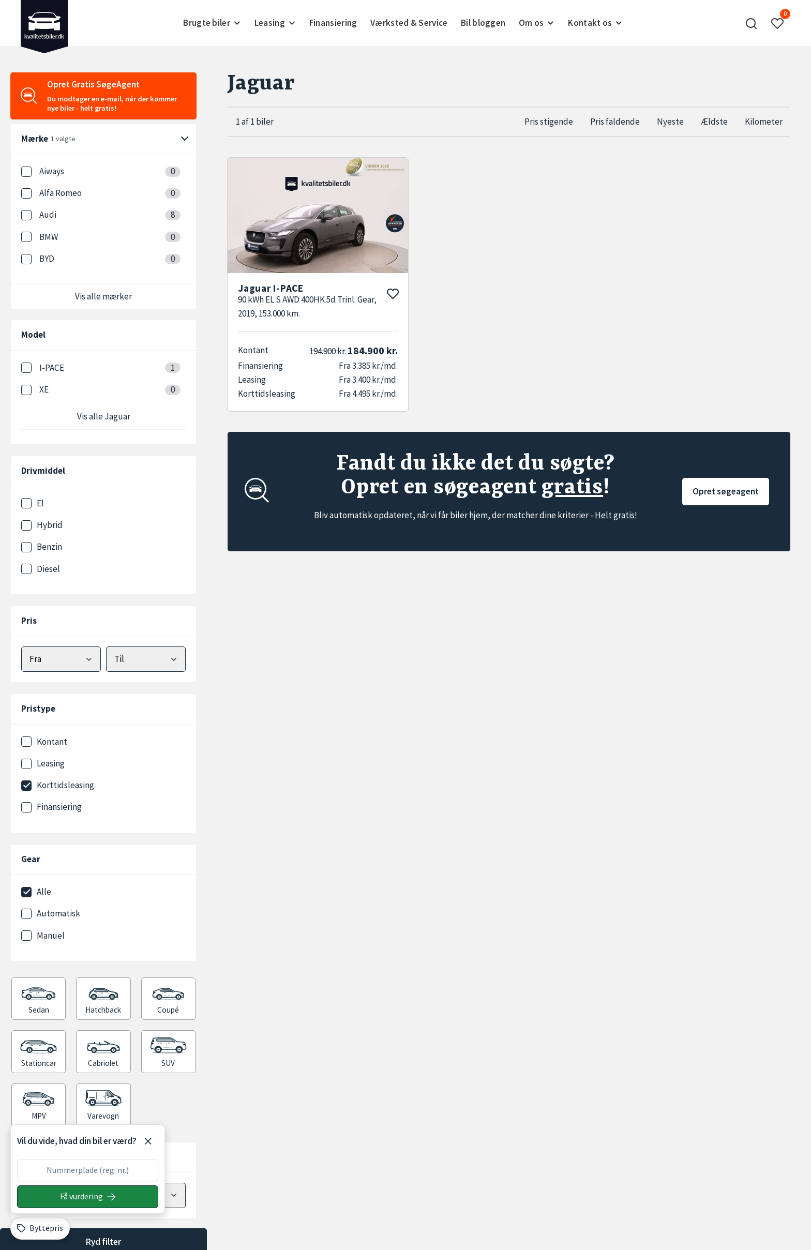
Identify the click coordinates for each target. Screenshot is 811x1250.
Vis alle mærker (103, 296)
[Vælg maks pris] (146, 659)
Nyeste (670, 121)
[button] (751, 23)
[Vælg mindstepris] (61, 659)
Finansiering (333, 22)
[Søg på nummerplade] (87, 1196)
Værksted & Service (408, 22)
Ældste (714, 121)
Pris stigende (548, 121)
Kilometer (764, 121)
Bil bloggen (483, 22)
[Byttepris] (40, 1228)
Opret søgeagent (726, 491)
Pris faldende (615, 121)
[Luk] (148, 1141)
